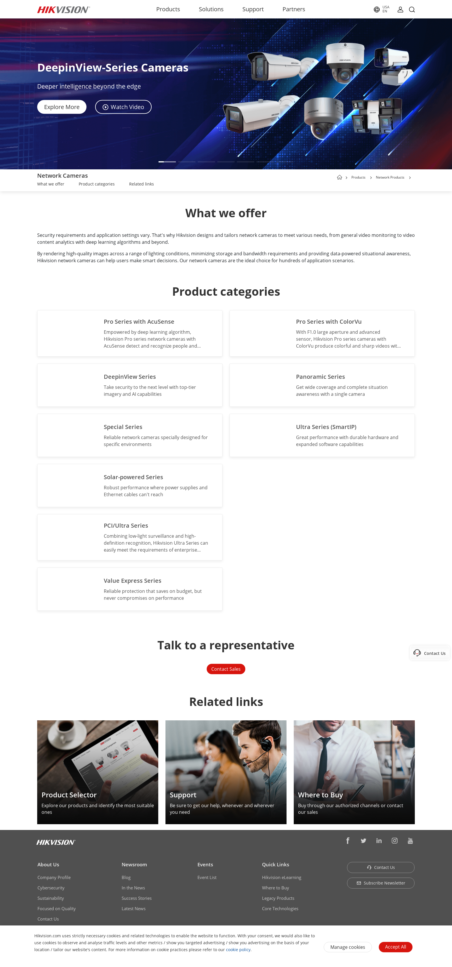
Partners (293, 9)
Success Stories (137, 898)
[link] (50, 184)
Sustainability (50, 898)
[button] (167, 162)
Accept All (395, 947)
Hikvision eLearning (281, 877)
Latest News (134, 908)
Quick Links (275, 864)
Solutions (211, 9)
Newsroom (134, 864)
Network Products (390, 177)
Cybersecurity (51, 888)
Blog (126, 877)
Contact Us (48, 919)
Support (253, 9)
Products (168, 9)
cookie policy (238, 949)
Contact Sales (226, 669)
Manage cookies (347, 947)
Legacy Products (278, 898)
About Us (48, 864)
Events (205, 864)
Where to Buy (275, 888)
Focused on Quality (56, 908)
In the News (133, 888)
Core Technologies (280, 908)
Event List (206, 877)
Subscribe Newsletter (381, 883)
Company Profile (54, 877)
